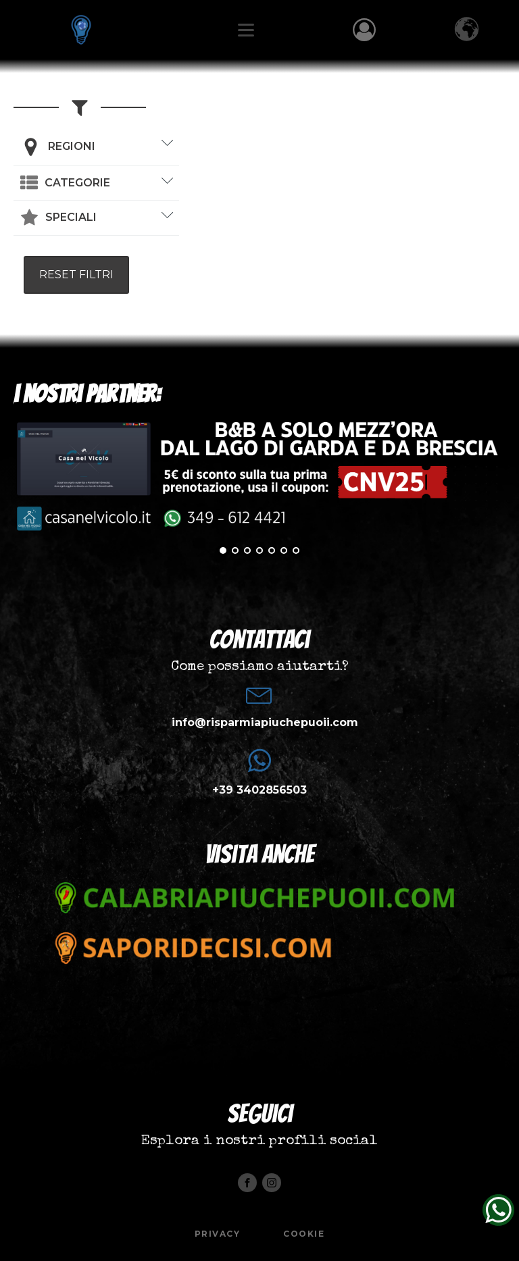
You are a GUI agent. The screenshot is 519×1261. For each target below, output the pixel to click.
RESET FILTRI (76, 274)
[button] (65, 183)
